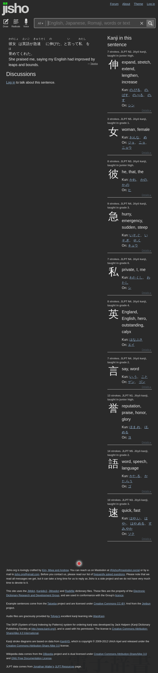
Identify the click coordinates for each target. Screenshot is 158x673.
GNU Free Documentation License (31, 658)
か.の (125, 184)
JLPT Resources (64, 666)
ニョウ (127, 147)
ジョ (131, 142)
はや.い (134, 518)
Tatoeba (94, 64)
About (126, 4)
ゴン (142, 382)
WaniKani (98, 616)
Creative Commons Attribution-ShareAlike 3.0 (120, 653)
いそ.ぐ (134, 235)
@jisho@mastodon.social (125, 570)
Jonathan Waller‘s (43, 666)
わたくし (136, 277)
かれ (132, 179)
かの (143, 179)
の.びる (134, 90)
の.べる (137, 95)
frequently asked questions (109, 574)
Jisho (15, 8)
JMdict (31, 591)
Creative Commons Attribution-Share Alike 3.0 (33, 645)
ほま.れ (134, 427)
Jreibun (146, 603)
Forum (114, 4)
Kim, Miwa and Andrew (55, 570)
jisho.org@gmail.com (27, 574)
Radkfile (69, 591)
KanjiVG (65, 641)
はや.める (137, 523)
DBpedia (48, 653)
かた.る (134, 476)
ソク (131, 533)
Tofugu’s (55, 616)
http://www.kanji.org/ (43, 628)
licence (119, 595)
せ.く (137, 240)
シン (131, 105)
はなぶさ (136, 339)
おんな (134, 137)
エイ (131, 344)
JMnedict (54, 591)
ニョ (142, 142)
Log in (151, 4)
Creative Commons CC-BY (109, 603)
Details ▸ (146, 110)
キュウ (133, 245)
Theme (138, 4)
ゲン (131, 382)
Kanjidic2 (41, 591)
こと (144, 376)
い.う (133, 376)
